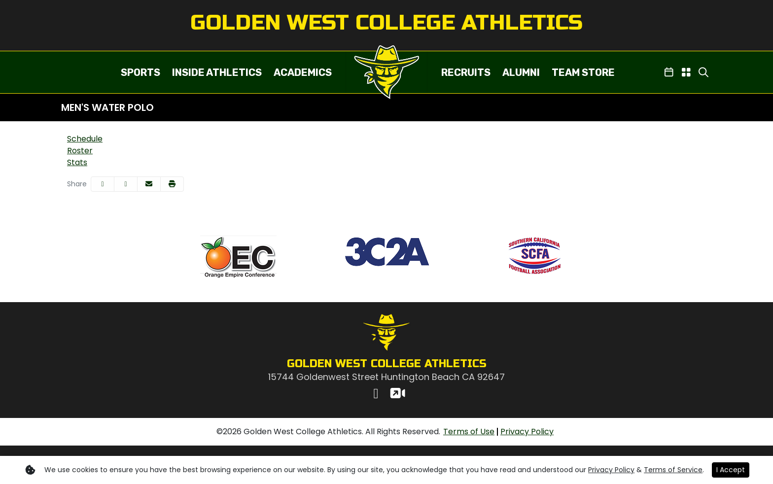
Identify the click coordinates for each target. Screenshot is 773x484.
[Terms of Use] (468, 432)
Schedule (85, 138)
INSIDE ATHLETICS (217, 72)
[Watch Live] (397, 394)
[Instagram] (375, 394)
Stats (77, 162)
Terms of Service (673, 470)
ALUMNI (521, 72)
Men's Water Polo (107, 107)
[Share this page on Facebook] (102, 184)
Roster (80, 150)
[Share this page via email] (149, 184)
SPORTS (140, 72)
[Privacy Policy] (527, 432)
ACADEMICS (303, 72)
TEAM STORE (583, 72)
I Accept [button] (730, 470)
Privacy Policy (611, 470)
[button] (140, 72)
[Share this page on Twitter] (126, 184)
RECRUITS (466, 72)
